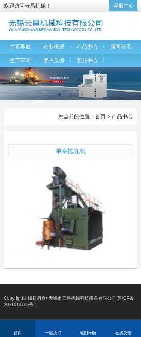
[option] (70, 84)
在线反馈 (123, 333)
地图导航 (88, 333)
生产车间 (20, 60)
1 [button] (59, 94)
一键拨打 (53, 333)
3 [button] (82, 94)
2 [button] (70, 94)
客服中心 (123, 6)
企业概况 (53, 47)
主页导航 (20, 47)
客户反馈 (53, 60)
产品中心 (87, 47)
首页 (100, 116)
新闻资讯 (120, 47)
